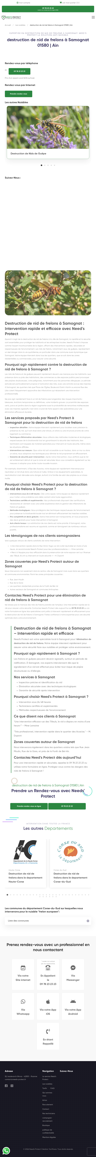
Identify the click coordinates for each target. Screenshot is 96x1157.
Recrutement (47, 1105)
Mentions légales (49, 1137)
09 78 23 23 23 (19, 71)
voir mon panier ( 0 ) (69, 3)
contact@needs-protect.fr (15, 1079)
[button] (41, 165)
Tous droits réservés (65, 1149)
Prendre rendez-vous (18, 94)
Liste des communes (18, 921)
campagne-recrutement (47, 1119)
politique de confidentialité (48, 1131)
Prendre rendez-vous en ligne (29, 806)
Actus (44, 1100)
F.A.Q (52, 1088)
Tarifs (44, 1088)
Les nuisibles (20, 25)
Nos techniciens (48, 1113)
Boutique (46, 1125)
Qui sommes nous (47, 1094)
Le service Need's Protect (49, 1078)
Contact (45, 1109)
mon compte (23, 3)
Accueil (8, 25)
